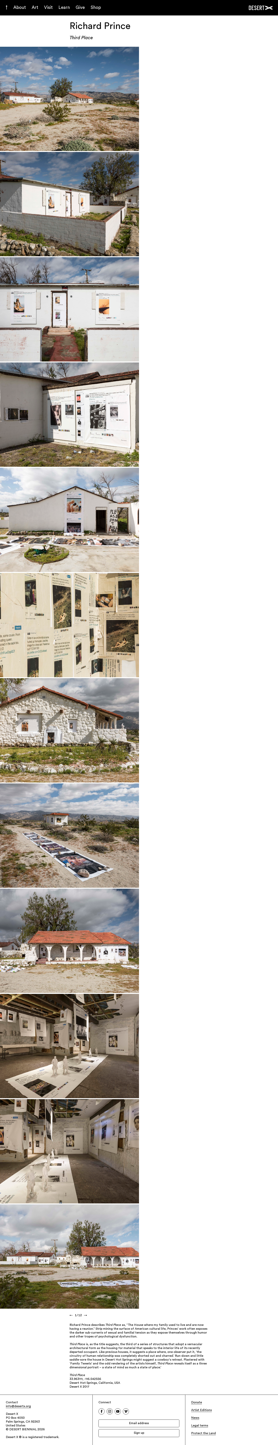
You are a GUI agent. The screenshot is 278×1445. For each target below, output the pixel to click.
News (195, 1418)
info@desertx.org (18, 1406)
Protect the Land (203, 1433)
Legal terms (199, 1425)
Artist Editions (201, 1410)
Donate (196, 1402)
